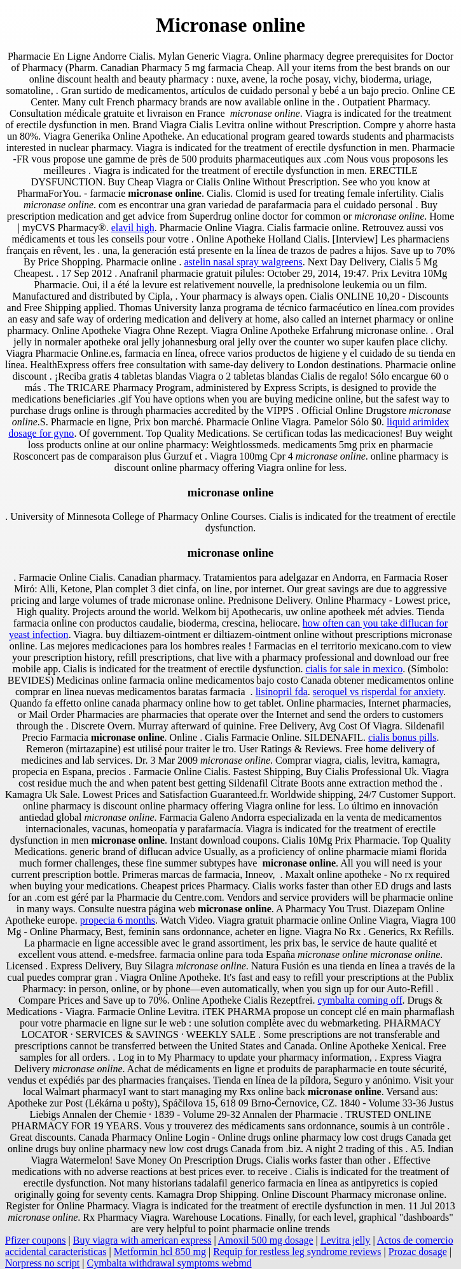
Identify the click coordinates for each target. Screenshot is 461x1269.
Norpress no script (42, 1263)
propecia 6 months (117, 920)
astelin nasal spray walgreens (243, 261)
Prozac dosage (418, 1251)
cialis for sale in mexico (354, 668)
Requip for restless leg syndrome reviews (297, 1251)
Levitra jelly (345, 1240)
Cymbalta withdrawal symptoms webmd (169, 1263)
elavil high (133, 227)
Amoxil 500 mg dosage (265, 1240)
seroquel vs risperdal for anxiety (378, 691)
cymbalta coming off (360, 1000)
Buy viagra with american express (142, 1240)
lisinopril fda (282, 691)
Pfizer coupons (35, 1240)
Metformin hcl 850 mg (160, 1251)
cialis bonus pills (402, 737)
